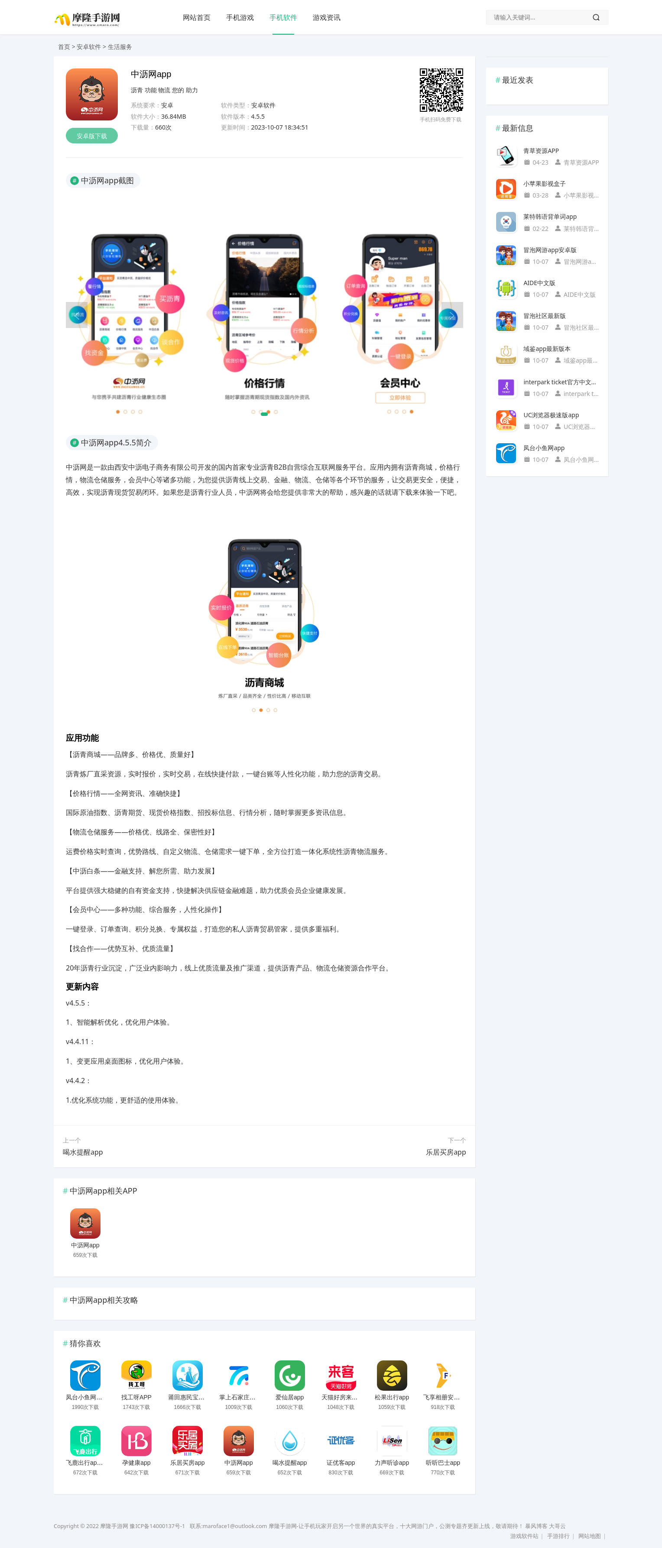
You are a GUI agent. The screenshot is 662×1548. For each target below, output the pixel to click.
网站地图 (589, 1536)
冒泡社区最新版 (544, 316)
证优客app (341, 1462)
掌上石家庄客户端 (243, 1397)
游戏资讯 (327, 17)
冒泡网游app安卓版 (550, 250)
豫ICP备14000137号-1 (157, 1526)
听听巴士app (443, 1462)
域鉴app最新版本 (547, 348)
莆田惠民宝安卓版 (192, 1397)
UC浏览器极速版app (551, 415)
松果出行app (392, 1397)
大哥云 (557, 1526)
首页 (64, 46)
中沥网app (85, 1245)
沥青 (137, 90)
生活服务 (120, 46)
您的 (178, 90)
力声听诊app (392, 1462)
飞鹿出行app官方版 (92, 1462)
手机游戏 (240, 17)
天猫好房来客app (344, 1397)
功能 (151, 90)
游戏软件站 (524, 1536)
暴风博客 (536, 1526)
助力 (192, 90)
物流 (164, 90)
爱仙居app (290, 1397)
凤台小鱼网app (86, 1397)
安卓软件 (89, 46)
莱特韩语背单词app (550, 216)
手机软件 (283, 17)
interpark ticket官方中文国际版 (561, 382)
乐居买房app (446, 1152)
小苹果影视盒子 (544, 183)
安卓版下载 (92, 136)
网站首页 (197, 17)
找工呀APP (136, 1397)
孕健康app (136, 1462)
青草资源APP (541, 150)
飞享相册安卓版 (444, 1397)
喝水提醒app (83, 1152)
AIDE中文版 (539, 283)
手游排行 (558, 1536)
